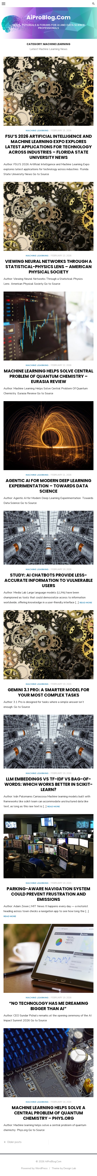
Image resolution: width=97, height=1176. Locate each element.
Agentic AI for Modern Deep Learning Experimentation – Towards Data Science (48, 486)
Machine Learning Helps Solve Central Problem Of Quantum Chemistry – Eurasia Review (48, 376)
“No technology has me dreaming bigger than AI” (48, 1005)
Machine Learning (37, 130)
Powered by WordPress (34, 1168)
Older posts (14, 1142)
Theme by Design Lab (63, 1168)
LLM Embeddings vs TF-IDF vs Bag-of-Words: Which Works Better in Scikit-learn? (48, 784)
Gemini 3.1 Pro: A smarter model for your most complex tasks (48, 692)
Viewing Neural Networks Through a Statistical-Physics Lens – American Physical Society (48, 266)
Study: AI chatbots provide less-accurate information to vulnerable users (48, 580)
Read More (86, 602)
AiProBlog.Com (48, 17)
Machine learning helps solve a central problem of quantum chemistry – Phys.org (48, 1113)
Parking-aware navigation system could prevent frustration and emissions (48, 894)
